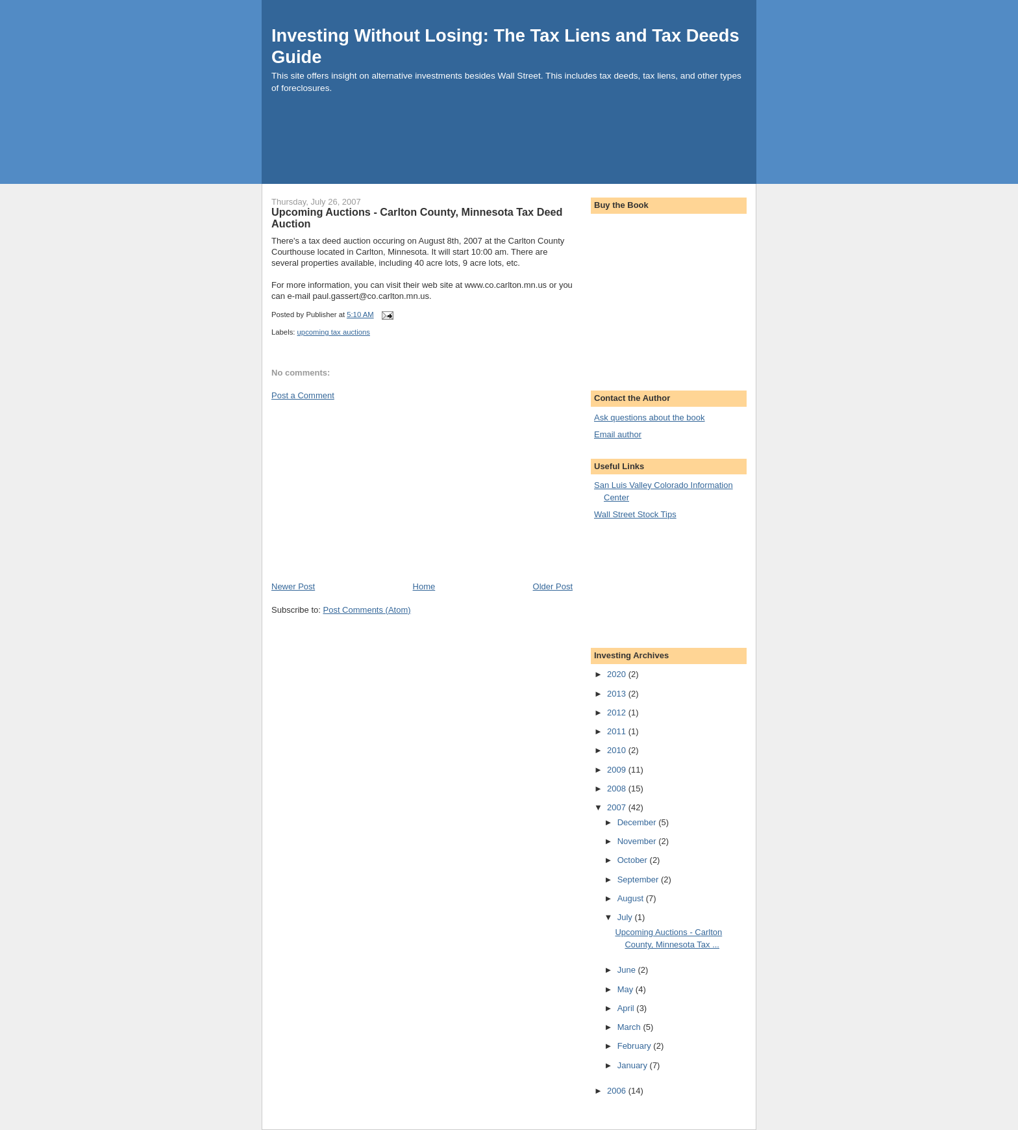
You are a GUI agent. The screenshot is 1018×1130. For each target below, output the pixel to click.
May (626, 989)
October (633, 860)
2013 (617, 694)
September (639, 879)
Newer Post (293, 586)
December (638, 822)
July (626, 917)
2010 (617, 750)
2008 (617, 788)
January (633, 1065)
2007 (617, 807)
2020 (617, 674)
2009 (617, 770)
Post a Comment (302, 395)
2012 (617, 712)
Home (424, 586)
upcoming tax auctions (333, 332)
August (631, 898)
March (630, 1027)
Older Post (553, 586)
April (627, 1008)
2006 (617, 1091)
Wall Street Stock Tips (635, 514)
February (635, 1046)
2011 (617, 731)
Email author (617, 434)
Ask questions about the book (649, 417)
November (638, 841)
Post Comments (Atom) (367, 610)
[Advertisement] (498, 149)
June (627, 970)
